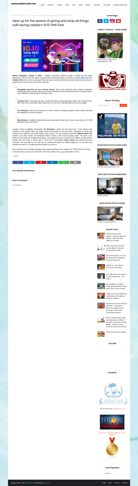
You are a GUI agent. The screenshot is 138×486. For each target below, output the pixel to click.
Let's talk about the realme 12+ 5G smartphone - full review (116, 276)
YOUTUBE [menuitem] (106, 5)
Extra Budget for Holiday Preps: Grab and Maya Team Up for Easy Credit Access (116, 286)
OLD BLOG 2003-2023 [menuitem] (120, 5)
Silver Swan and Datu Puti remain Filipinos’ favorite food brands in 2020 (115, 248)
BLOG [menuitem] (43, 5)
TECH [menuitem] (74, 5)
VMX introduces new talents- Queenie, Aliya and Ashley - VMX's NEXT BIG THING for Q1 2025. (116, 237)
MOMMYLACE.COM (118, 409)
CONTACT (117, 483)
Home (14, 15)
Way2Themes (28, 483)
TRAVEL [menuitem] (59, 5)
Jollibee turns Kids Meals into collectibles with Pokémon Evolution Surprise (116, 296)
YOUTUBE (124, 483)
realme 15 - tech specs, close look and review (114, 266)
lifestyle (19, 15)
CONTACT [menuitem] (97, 5)
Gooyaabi (46, 483)
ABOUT (110, 483)
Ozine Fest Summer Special (116, 332)
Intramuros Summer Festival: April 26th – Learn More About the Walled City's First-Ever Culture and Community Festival (116, 308)
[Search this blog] (108, 105)
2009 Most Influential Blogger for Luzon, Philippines (112, 434)
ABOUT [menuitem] (88, 5)
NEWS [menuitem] (81, 5)
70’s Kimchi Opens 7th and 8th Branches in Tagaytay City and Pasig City (115, 258)
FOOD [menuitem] (67, 5)
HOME (104, 483)
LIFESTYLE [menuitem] (51, 5)
